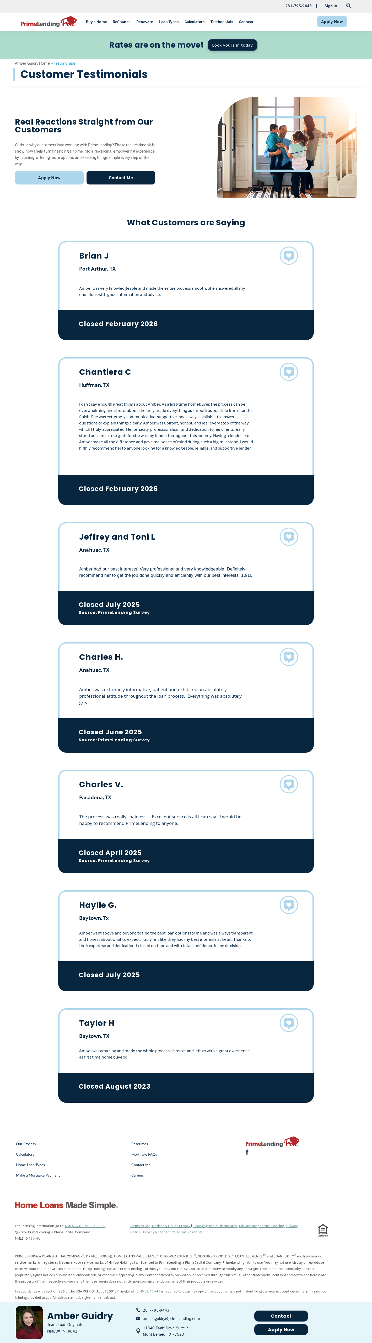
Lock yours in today (232, 44)
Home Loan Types (30, 1164)
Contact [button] (281, 1316)
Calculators (25, 1154)
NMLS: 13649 (149, 1291)
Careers (137, 1175)
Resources (139, 1143)
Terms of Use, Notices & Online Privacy (160, 1225)
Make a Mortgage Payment (38, 1175)
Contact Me (140, 1164)
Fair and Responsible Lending (262, 1225)
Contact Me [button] (121, 178)
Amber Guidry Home (32, 63)
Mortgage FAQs (144, 1154)
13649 (34, 1238)
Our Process (26, 1143)
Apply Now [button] (49, 178)
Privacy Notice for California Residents (173, 1232)
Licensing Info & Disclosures (215, 1225)
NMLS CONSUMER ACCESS (85, 1225)
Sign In (331, 5)
